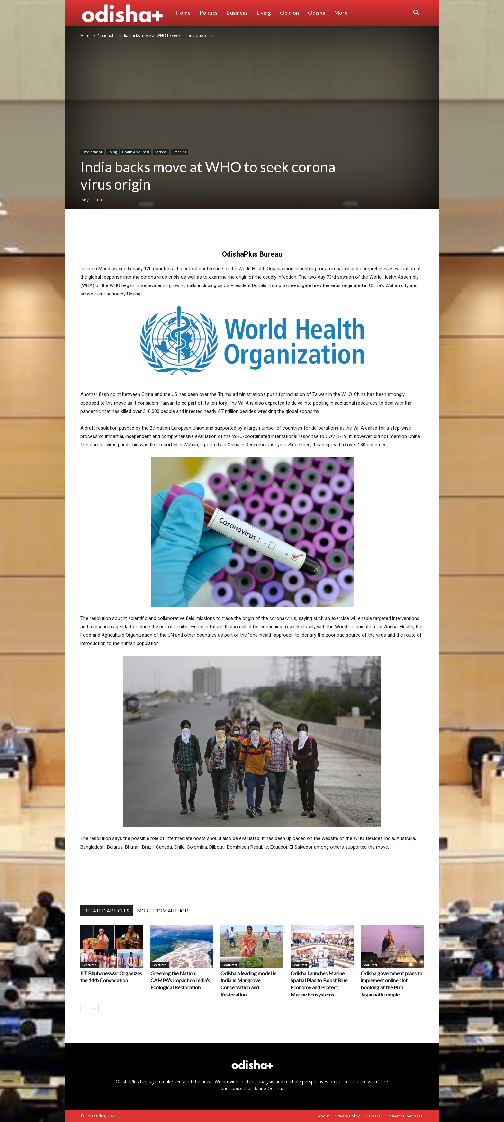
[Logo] (125, 13)
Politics (209, 12)
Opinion (289, 12)
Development (92, 152)
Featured (89, 965)
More (340, 12)
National (105, 35)
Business (237, 12)
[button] (416, 13)
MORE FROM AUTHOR (162, 910)
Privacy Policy (347, 1116)
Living (264, 12)
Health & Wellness (135, 152)
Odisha (316, 12)
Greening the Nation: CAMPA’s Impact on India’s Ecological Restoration (180, 980)
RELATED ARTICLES (106, 910)
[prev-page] (84, 1008)
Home (183, 12)
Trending (179, 152)
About (323, 1116)
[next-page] (95, 1008)
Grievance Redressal (405, 1116)
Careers (373, 1116)
